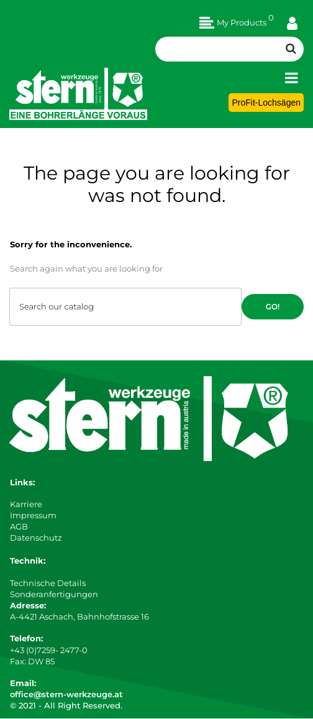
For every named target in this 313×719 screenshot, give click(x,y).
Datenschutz (36, 538)
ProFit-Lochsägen (266, 103)
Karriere (26, 504)
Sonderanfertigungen (54, 594)
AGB (19, 526)
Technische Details (48, 583)
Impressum (33, 515)
